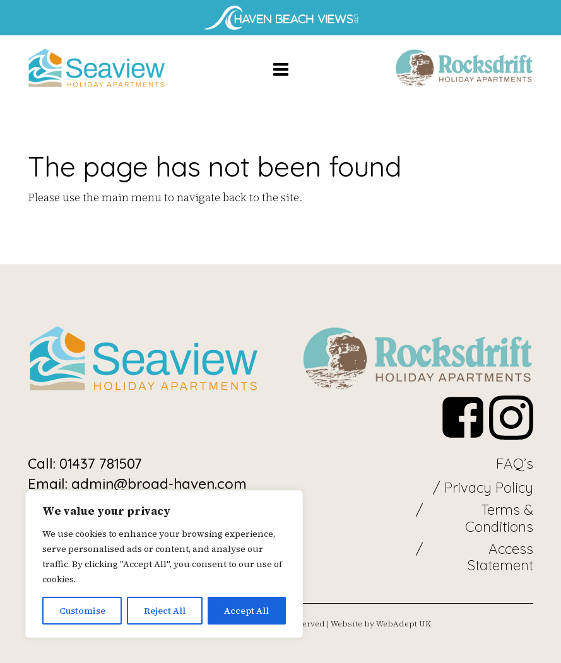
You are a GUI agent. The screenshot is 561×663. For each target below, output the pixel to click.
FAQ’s (514, 463)
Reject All (165, 610)
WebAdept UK (403, 624)
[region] (164, 564)
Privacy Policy (488, 487)
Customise (82, 610)
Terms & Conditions (499, 518)
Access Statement (500, 557)
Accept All (246, 610)
